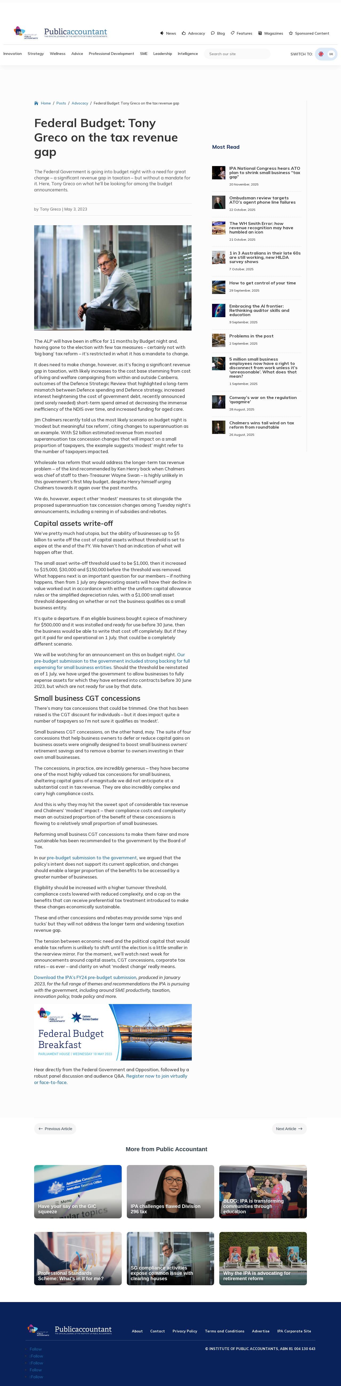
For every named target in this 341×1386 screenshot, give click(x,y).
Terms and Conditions (224, 1310)
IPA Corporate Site (294, 1310)
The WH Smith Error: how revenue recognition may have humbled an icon (261, 206)
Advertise (261, 1310)
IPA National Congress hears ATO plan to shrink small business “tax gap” (264, 151)
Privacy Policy (185, 1310)
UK (331, 33)
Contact (157, 1310)
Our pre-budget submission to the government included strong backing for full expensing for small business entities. (112, 639)
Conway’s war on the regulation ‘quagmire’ (263, 378)
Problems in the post (251, 314)
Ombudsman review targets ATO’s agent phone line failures (262, 178)
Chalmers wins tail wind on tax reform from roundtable (261, 403)
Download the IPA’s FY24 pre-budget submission (85, 956)
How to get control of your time (262, 261)
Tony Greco (50, 187)
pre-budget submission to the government (92, 836)
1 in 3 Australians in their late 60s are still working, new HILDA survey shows (265, 236)
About (137, 1310)
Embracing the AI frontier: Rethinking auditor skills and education (259, 289)
